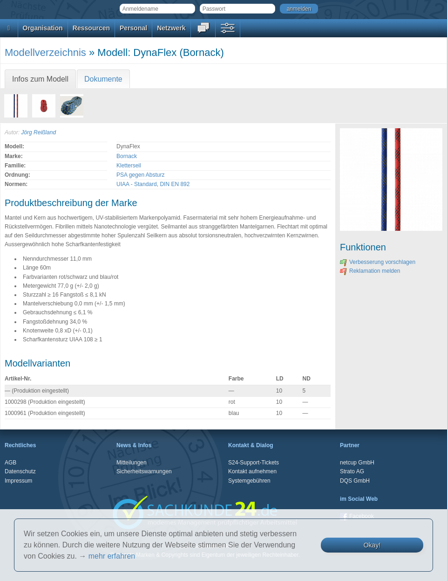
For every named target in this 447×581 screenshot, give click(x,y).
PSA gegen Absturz (140, 175)
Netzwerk (171, 28)
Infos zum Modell (40, 79)
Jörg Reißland (38, 132)
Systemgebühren (249, 480)
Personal (133, 28)
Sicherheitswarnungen (144, 471)
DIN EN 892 (175, 184)
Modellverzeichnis (45, 52)
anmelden (299, 9)
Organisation (43, 28)
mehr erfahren (111, 556)
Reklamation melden (370, 271)
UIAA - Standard (136, 184)
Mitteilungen (131, 462)
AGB (10, 462)
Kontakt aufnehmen (252, 471)
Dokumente (103, 79)
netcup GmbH (357, 462)
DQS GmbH (355, 480)
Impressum (18, 480)
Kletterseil (128, 165)
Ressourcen (91, 28)
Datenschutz (20, 471)
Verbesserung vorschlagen (377, 262)
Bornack (126, 156)
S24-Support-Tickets (253, 462)
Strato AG (352, 471)
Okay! (372, 545)
